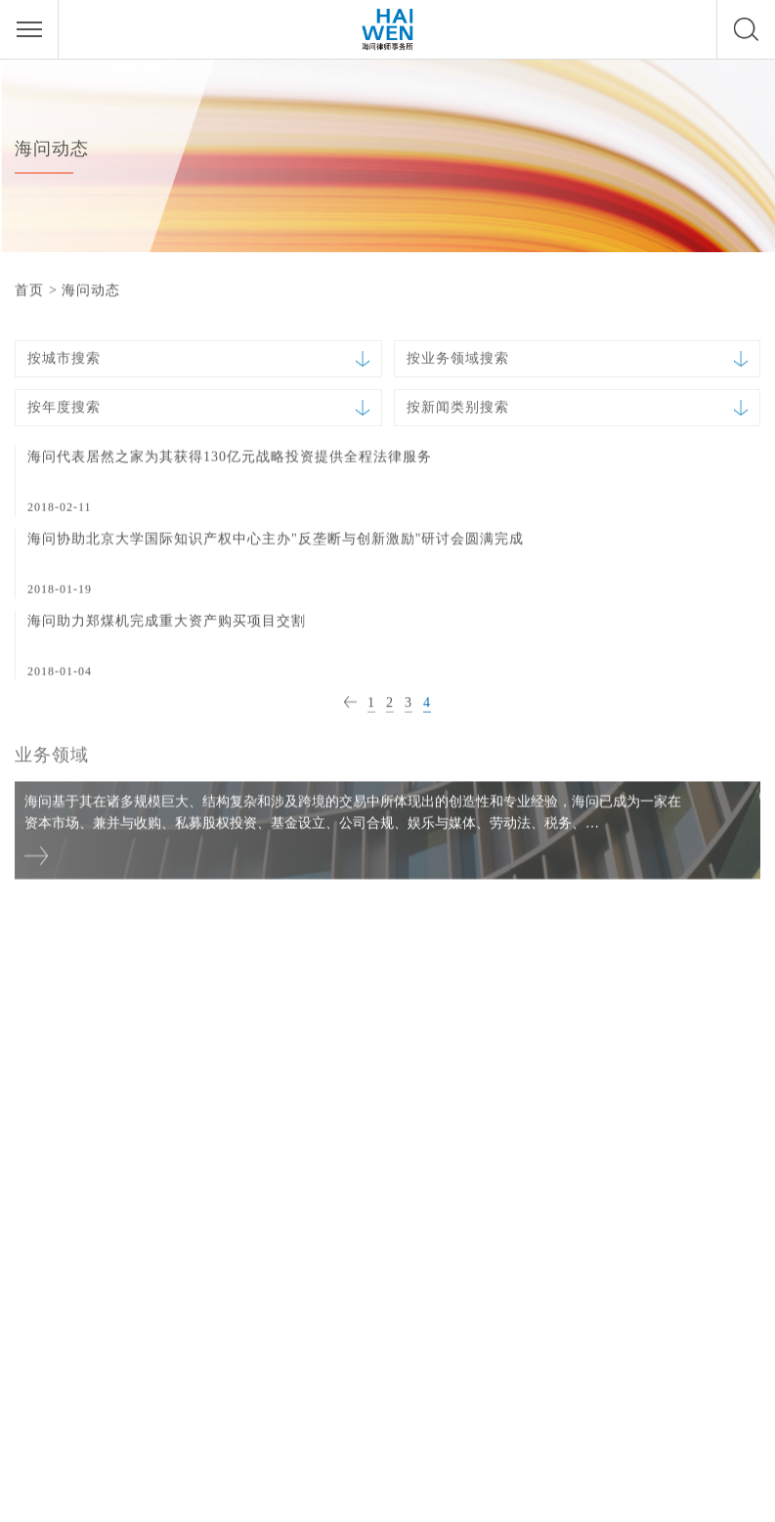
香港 (31, 1258)
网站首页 (324, 1498)
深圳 (580, 998)
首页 (29, 290)
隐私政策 (450, 1498)
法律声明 (388, 1498)
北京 (31, 998)
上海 (306, 998)
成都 (306, 1258)
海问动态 (91, 290)
